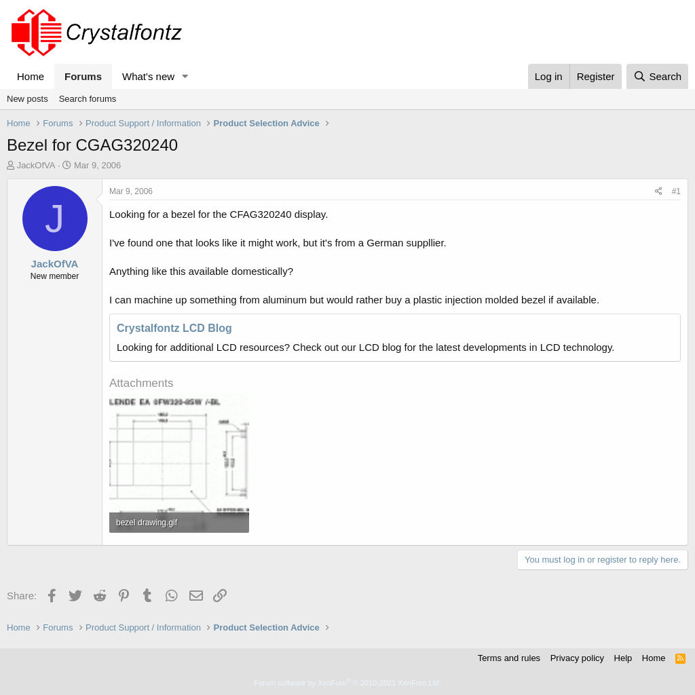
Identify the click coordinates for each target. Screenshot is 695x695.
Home (30, 76)
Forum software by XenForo (347, 683)
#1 (676, 191)
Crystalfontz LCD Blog (174, 328)
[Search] (657, 76)
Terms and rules (509, 658)
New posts (27, 99)
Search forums (88, 99)
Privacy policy (577, 658)
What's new (148, 76)
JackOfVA (36, 165)
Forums (83, 76)
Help (623, 658)
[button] (185, 76)
